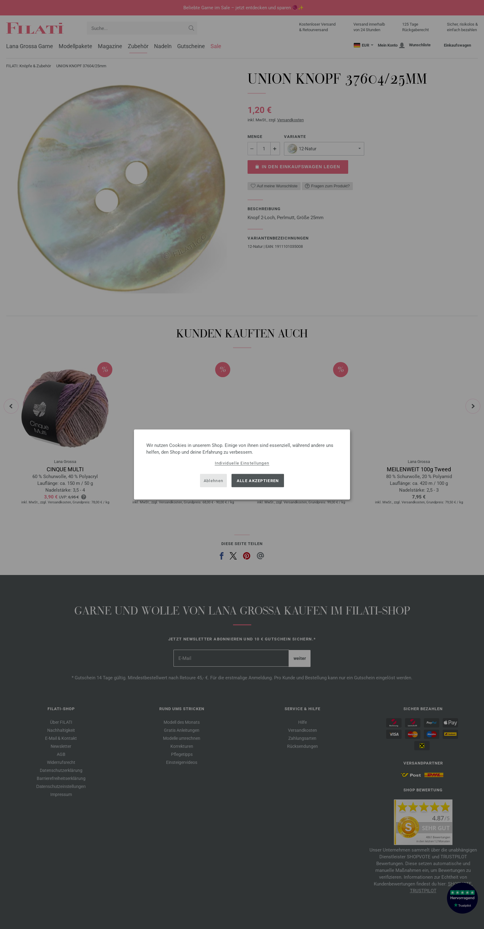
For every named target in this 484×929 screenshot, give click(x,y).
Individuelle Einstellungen (242, 463)
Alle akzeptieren (258, 480)
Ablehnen (213, 480)
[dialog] (242, 465)
